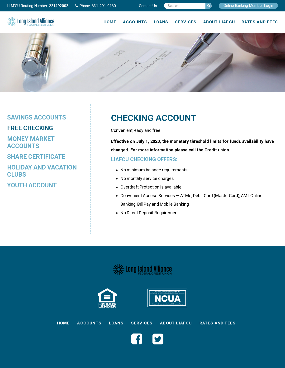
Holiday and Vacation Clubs (42, 171)
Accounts (135, 22)
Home (110, 22)
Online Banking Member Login (248, 5)
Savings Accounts (36, 117)
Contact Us (148, 6)
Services (186, 22)
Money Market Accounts (30, 142)
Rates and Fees (260, 22)
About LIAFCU (219, 22)
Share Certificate (36, 156)
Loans (161, 22)
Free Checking (30, 128)
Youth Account (32, 185)
